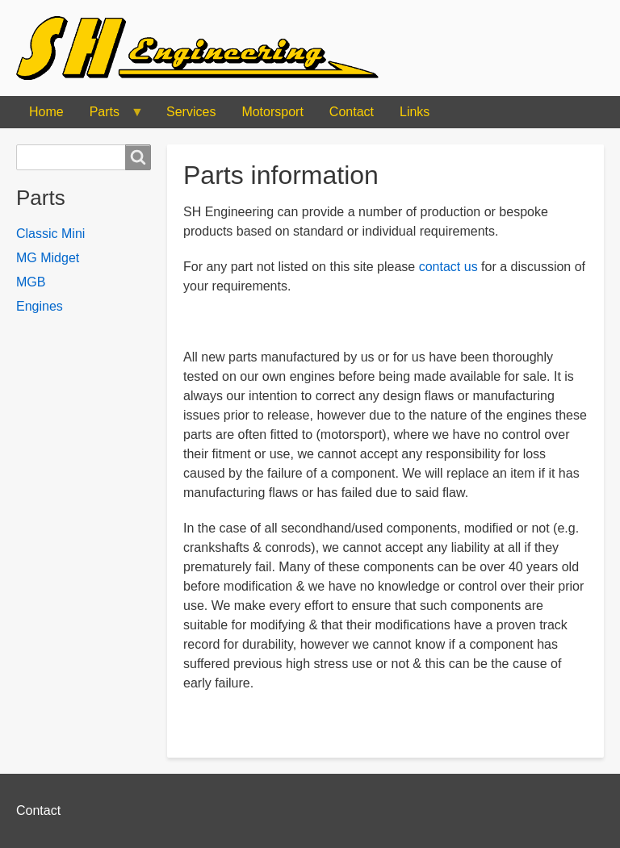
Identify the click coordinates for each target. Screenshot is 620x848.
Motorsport (272, 112)
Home (46, 112)
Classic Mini (50, 233)
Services (191, 112)
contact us (448, 267)
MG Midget (47, 258)
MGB (30, 282)
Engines (39, 306)
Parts (110, 116)
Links (414, 112)
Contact (351, 112)
